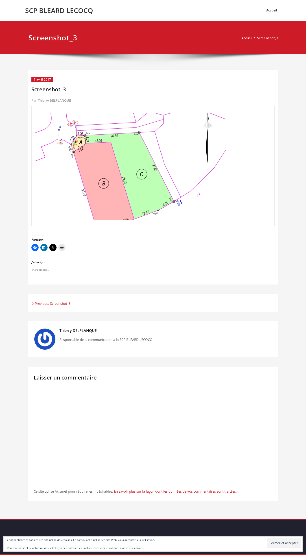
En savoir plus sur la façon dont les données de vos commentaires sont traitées (175, 491)
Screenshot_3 (267, 38)
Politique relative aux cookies (125, 548)
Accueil (271, 10)
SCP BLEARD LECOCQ (59, 10)
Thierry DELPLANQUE (54, 100)
